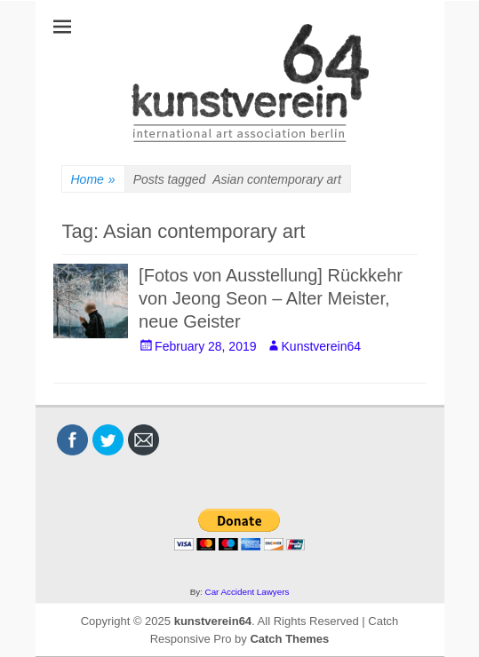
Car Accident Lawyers (247, 592)
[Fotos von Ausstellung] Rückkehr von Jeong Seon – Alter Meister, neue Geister (271, 298)
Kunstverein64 (322, 346)
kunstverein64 (212, 621)
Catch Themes (289, 638)
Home (93, 179)
